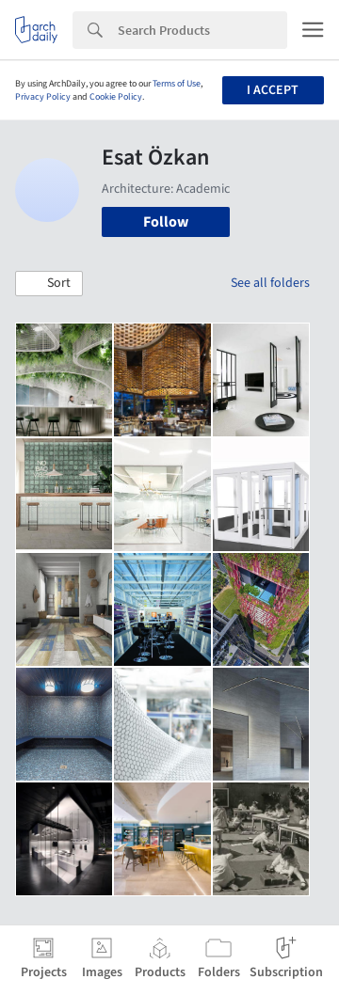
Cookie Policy (115, 96)
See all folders (270, 283)
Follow (165, 222)
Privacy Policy (43, 96)
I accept (273, 90)
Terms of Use (177, 83)
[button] (49, 284)
